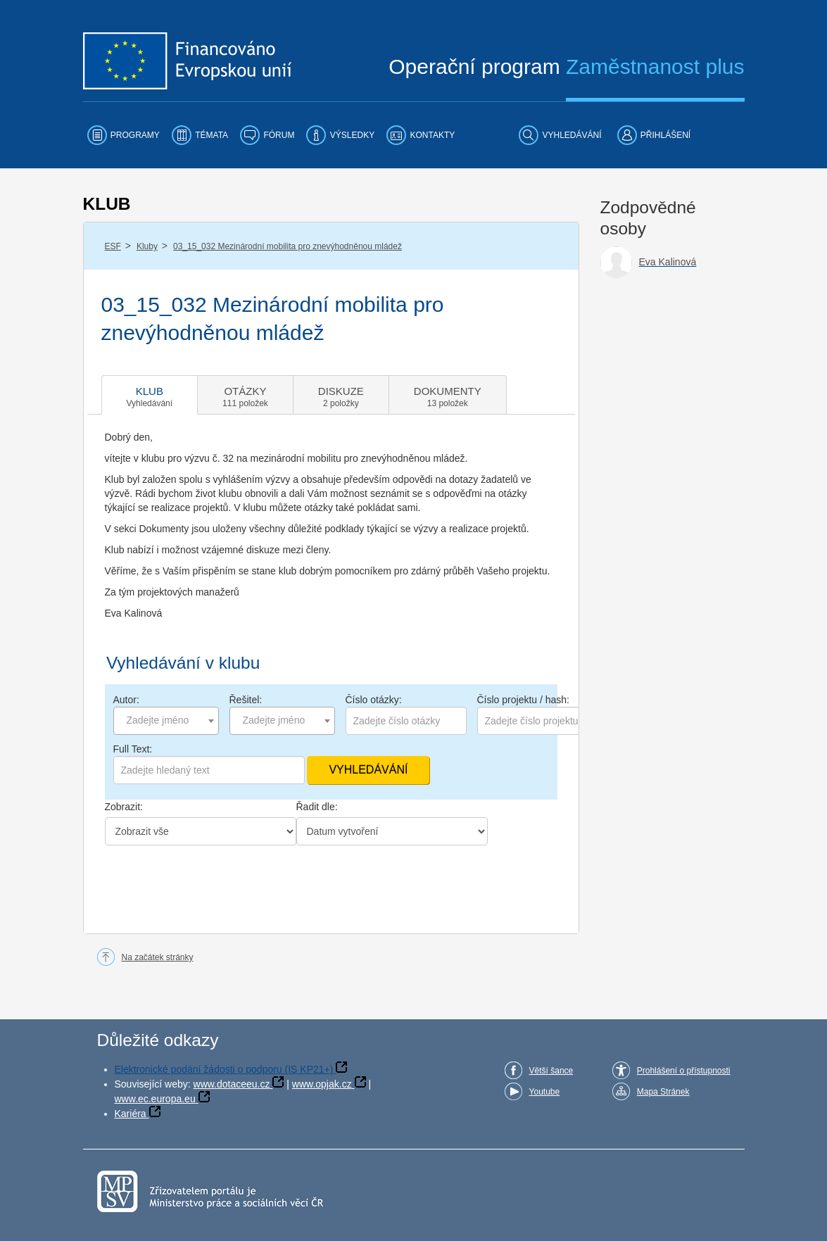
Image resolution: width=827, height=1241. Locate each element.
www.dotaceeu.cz (232, 1084)
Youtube (544, 1092)
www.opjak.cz (322, 1084)
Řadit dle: (317, 806)
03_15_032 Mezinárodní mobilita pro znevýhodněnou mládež (287, 246)
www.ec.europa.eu (155, 1098)
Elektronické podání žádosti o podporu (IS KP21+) (224, 1069)
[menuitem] (123, 135)
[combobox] (166, 721)
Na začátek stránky (158, 957)
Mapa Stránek (663, 1092)
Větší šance (551, 1071)
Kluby (147, 246)
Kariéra (130, 1113)
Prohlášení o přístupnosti (684, 1071)
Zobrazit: (124, 806)
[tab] (149, 395)
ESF (113, 246)
